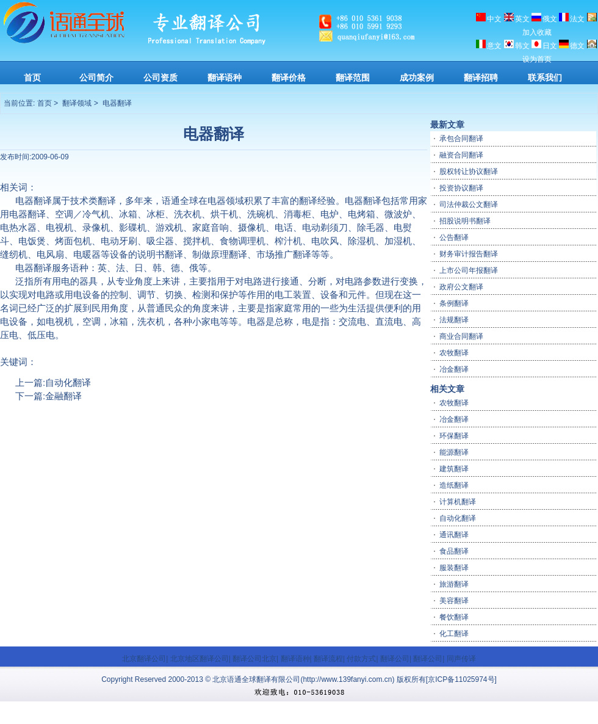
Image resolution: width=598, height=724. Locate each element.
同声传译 (461, 658)
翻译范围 (353, 77)
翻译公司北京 (254, 658)
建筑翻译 (454, 468)
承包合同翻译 (461, 138)
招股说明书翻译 (465, 220)
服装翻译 (454, 567)
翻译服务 (52, 267)
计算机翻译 (457, 501)
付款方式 (361, 658)
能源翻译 (454, 451)
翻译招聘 (481, 77)
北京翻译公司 (144, 658)
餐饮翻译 (454, 616)
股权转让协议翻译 (468, 171)
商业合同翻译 (461, 335)
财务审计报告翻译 (468, 253)
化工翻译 (454, 633)
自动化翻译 (68, 382)
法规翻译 (454, 319)
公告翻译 (454, 237)
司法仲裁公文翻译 (468, 204)
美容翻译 (454, 600)
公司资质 (160, 77)
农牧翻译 (454, 352)
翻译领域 (77, 103)
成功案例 (417, 77)
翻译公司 (394, 658)
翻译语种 (224, 77)
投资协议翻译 (461, 187)
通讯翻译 (454, 534)
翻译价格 (289, 77)
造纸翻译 (454, 484)
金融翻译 (63, 395)
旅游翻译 (454, 583)
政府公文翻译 (461, 286)
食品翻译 (454, 550)
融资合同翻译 (461, 154)
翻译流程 (328, 658)
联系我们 (545, 77)
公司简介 (96, 77)
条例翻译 (454, 303)
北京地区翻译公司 (199, 658)
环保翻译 (454, 435)
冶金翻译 (454, 368)
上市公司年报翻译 (468, 270)
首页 (32, 77)
